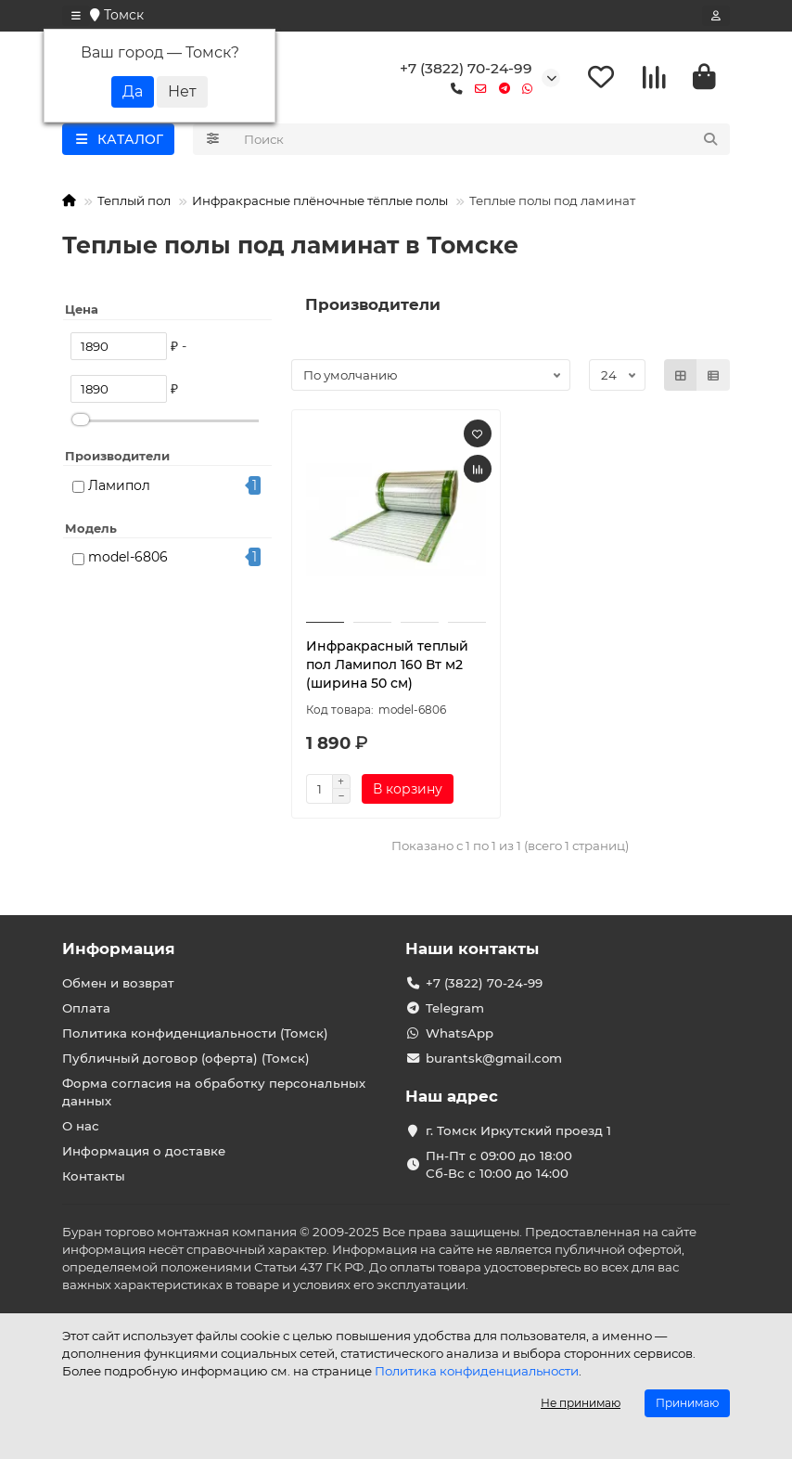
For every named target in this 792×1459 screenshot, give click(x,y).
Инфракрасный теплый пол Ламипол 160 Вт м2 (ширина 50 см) (387, 664)
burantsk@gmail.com (494, 1058)
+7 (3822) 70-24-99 (466, 68)
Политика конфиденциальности (477, 1370)
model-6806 (128, 557)
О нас (80, 1125)
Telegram (455, 1008)
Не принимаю (580, 1403)
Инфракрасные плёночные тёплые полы (320, 201)
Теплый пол (134, 201)
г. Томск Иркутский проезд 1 (518, 1130)
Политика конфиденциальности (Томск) (195, 1033)
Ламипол (119, 485)
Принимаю (687, 1403)
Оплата (86, 1008)
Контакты (93, 1175)
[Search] (482, 140)
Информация (118, 948)
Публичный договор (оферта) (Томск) (186, 1058)
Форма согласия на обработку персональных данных (213, 1092)
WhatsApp (459, 1033)
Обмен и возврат (118, 982)
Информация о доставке (143, 1150)
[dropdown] (76, 16)
